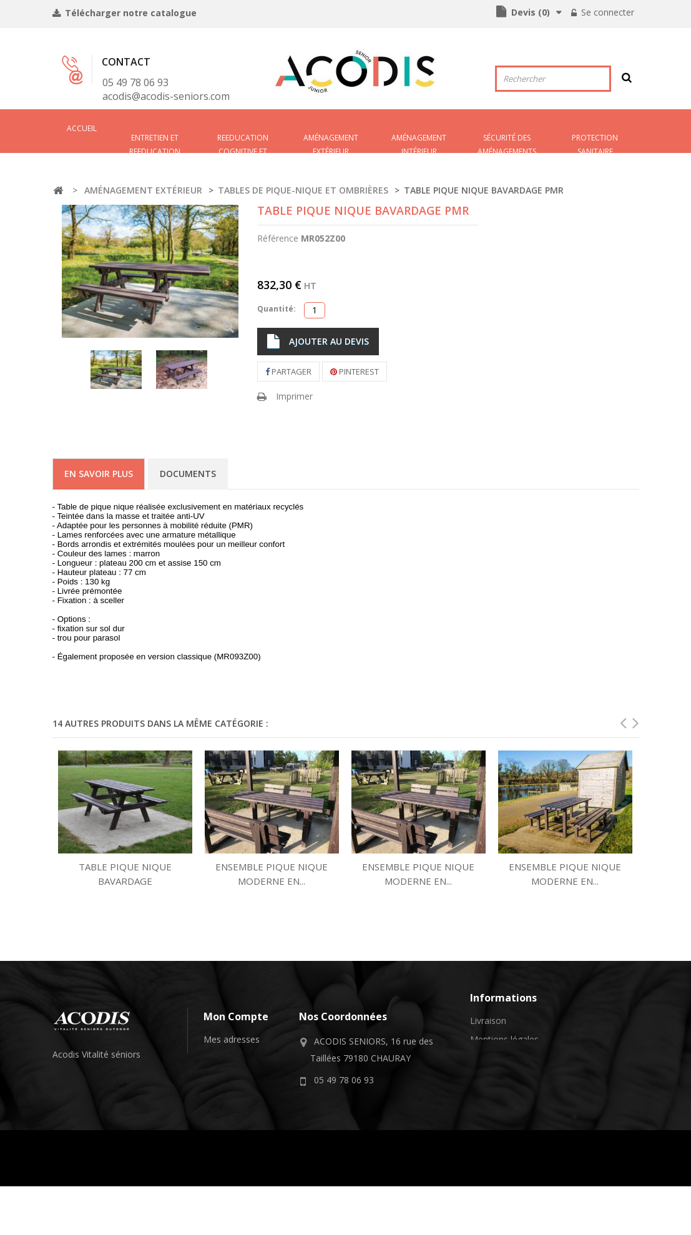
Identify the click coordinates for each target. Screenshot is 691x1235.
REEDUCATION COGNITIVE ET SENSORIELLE (242, 142)
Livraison (488, 1020)
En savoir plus (98, 474)
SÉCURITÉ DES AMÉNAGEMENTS (507, 142)
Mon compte (235, 1016)
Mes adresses (231, 1039)
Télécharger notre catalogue (129, 13)
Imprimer (294, 396)
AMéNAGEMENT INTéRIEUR (418, 142)
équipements (85, 1095)
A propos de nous (506, 1090)
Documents (188, 474)
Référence (277, 238)
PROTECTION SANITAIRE (595, 142)
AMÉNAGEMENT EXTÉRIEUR (330, 142)
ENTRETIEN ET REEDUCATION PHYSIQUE (154, 142)
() (529, 12)
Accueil (82, 128)
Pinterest (354, 371)
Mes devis (223, 1090)
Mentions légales (504, 1039)
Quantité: (276, 308)
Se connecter (606, 12)
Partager (288, 371)
